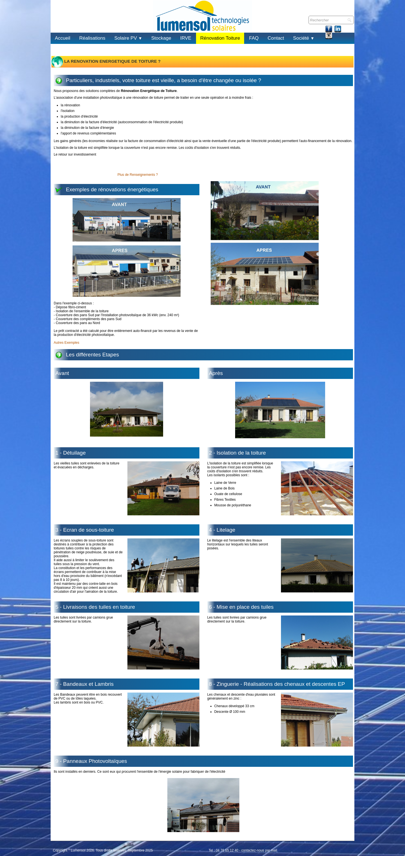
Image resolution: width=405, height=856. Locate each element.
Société (303, 38)
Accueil (62, 38)
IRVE (185, 38)
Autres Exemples (66, 343)
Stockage (161, 38)
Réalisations (92, 38)
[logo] (57, 22)
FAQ (253, 38)
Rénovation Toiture (220, 38)
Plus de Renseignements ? (138, 175)
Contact (276, 38)
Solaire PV (128, 38)
